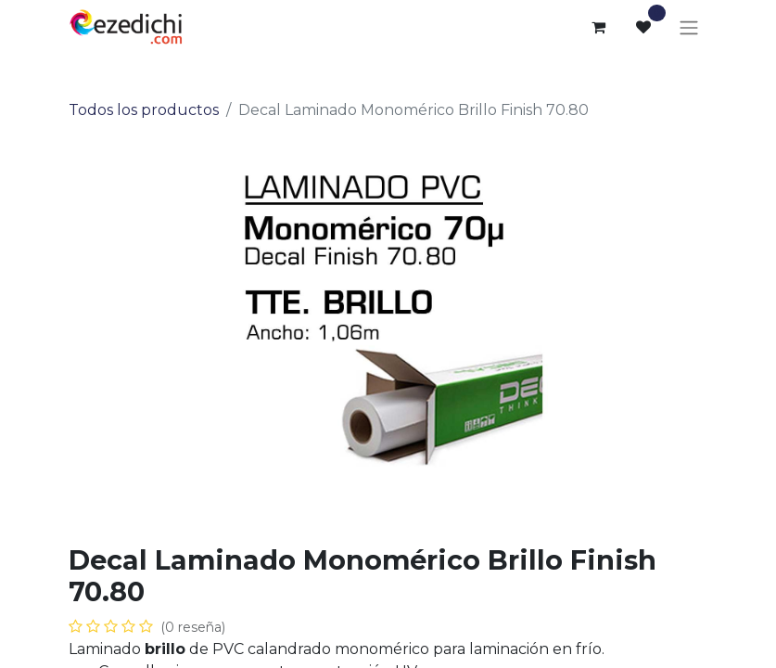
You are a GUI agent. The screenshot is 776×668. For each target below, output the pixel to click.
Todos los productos (144, 110)
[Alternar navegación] (688, 27)
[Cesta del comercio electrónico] (598, 26)
